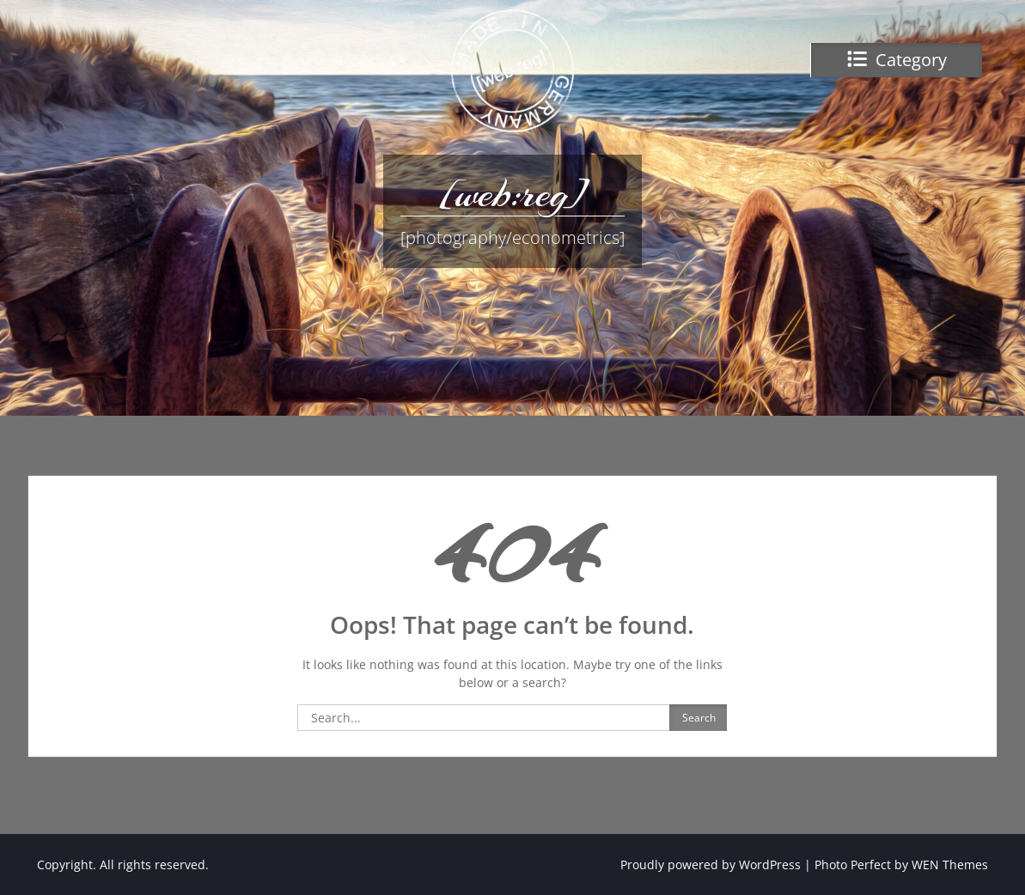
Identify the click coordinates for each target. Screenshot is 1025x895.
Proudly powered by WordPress (710, 864)
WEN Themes (950, 864)
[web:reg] (512, 193)
